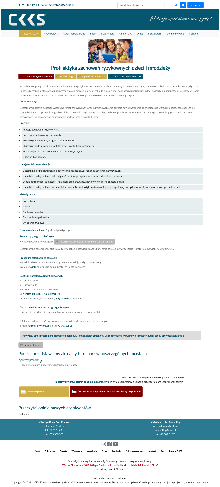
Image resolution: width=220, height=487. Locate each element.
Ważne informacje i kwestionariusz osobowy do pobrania (109, 392)
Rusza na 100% (30, 33)
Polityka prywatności (134, 452)
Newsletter (195, 4)
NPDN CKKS (50, 33)
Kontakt (193, 33)
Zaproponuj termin (36, 392)
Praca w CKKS (175, 452)
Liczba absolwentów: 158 (127, 76)
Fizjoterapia (107, 33)
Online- (125, 33)
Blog (162, 452)
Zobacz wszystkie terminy (38, 76)
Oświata (63, 452)
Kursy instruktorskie (74, 33)
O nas (140, 33)
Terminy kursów (32, 345)
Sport (93, 33)
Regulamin (116, 452)
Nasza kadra (154, 33)
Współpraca (77, 452)
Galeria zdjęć (67, 76)
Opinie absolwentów (93, 76)
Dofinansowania (175, 33)
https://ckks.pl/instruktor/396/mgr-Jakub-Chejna (86, 241)
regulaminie (202, 482)
